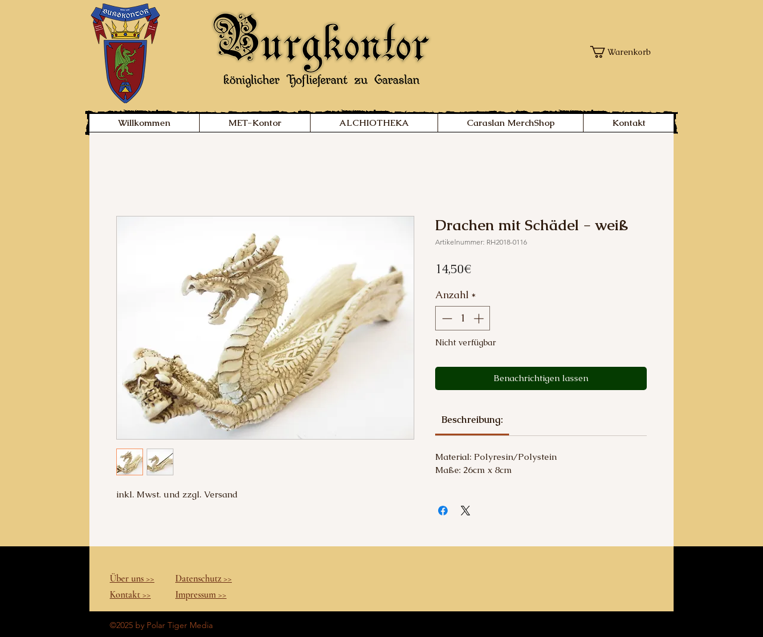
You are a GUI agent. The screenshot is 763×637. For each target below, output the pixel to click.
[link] (472, 419)
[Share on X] (465, 510)
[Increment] (480, 318)
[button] (623, 52)
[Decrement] (446, 318)
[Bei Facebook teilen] (443, 510)
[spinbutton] (463, 318)
